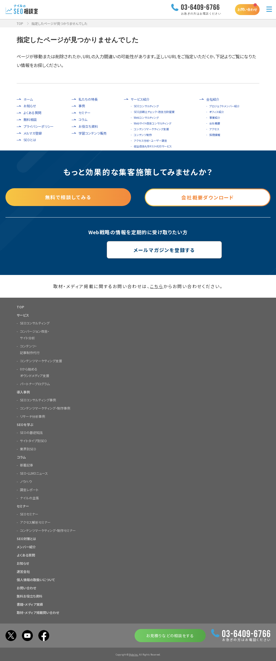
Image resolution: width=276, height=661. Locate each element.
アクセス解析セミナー (35, 522)
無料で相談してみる (68, 196)
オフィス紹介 (216, 112)
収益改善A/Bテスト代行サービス (153, 146)
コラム (83, 119)
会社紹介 (212, 99)
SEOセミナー (29, 513)
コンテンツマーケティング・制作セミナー (48, 530)
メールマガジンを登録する (138, 249)
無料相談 (30, 119)
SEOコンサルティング (146, 106)
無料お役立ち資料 (29, 595)
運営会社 (23, 571)
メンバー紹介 (26, 546)
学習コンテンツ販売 (93, 133)
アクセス (214, 129)
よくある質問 (32, 113)
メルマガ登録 (33, 133)
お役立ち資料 (88, 126)
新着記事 (26, 464)
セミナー (85, 113)
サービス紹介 (140, 99)
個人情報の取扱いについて (36, 579)
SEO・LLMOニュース (34, 473)
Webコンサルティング (146, 117)
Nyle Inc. (133, 654)
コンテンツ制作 (143, 135)
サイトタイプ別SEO (33, 440)
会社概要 (214, 123)
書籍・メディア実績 (30, 604)
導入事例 (23, 391)
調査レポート (29, 489)
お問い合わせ (247, 9)
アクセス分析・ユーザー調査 (150, 140)
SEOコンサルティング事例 (38, 399)
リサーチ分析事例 (32, 416)
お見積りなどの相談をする (170, 635)
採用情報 (214, 135)
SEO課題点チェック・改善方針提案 (154, 112)
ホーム (28, 99)
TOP (20, 23)
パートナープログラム (35, 383)
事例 (82, 106)
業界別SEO (28, 448)
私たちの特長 (88, 99)
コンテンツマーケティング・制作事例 (45, 407)
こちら (156, 286)
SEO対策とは (26, 538)
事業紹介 (214, 117)
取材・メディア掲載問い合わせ (38, 612)
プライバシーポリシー (39, 126)
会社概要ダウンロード (207, 196)
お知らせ (30, 106)
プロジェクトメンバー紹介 (224, 106)
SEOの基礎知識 (31, 432)
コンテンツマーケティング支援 (151, 129)
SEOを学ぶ (25, 424)
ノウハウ (26, 481)
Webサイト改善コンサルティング (152, 123)
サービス (23, 314)
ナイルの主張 (29, 497)
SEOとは (30, 140)
